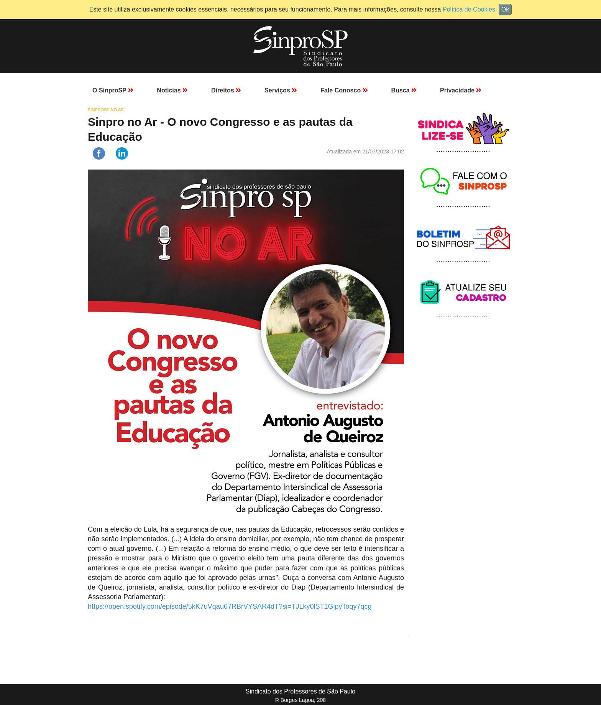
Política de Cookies (469, 9)
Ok (505, 9)
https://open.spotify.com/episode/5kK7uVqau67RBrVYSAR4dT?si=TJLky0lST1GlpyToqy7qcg (230, 606)
